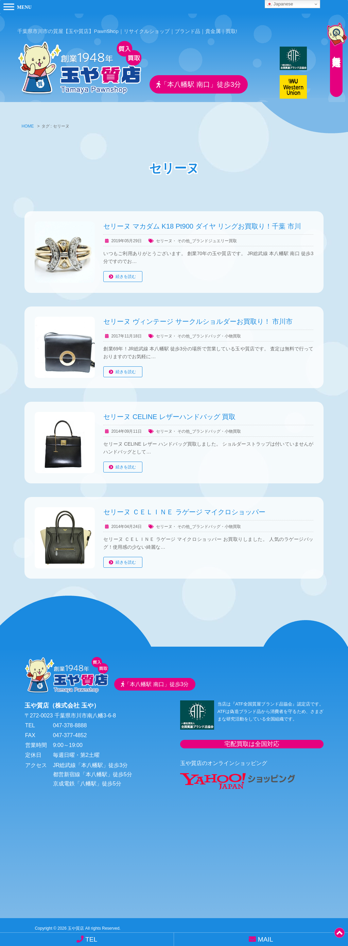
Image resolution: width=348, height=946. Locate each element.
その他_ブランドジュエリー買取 (207, 236)
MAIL (261, 939)
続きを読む (126, 272)
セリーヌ (164, 236)
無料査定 (334, 49)
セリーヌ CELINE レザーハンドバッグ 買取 (169, 412)
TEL (86, 939)
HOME (28, 121)
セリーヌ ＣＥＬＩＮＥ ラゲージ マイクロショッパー (184, 507)
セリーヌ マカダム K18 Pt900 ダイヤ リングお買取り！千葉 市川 (202, 221)
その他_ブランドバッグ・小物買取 (209, 331)
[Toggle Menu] (8, 6)
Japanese (280, 4)
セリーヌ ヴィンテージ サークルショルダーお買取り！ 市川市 (198, 316)
